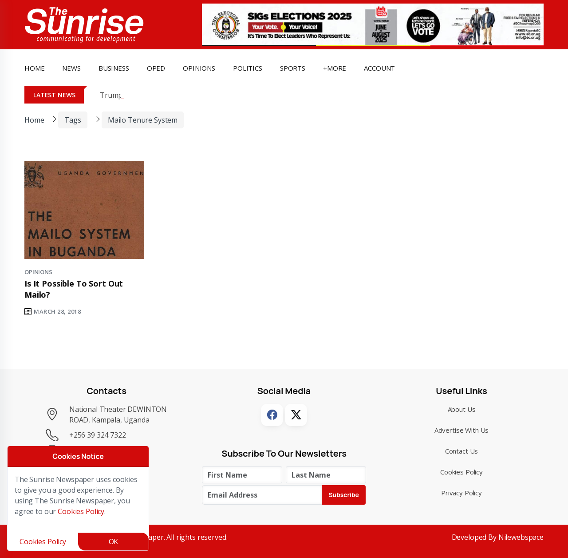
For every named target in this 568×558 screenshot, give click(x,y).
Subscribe (343, 494)
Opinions (38, 272)
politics (247, 68)
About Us (462, 409)
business (114, 68)
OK (113, 541)
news (71, 68)
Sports (292, 68)
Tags (72, 120)
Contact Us (461, 450)
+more (334, 68)
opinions (199, 68)
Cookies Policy (461, 471)
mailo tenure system (143, 120)
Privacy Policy (461, 492)
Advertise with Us (461, 430)
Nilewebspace (521, 537)
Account (379, 68)
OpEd (156, 68)
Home (34, 68)
